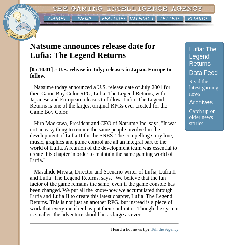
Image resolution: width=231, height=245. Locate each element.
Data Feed (203, 72)
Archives (201, 102)
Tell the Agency (165, 229)
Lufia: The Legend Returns (202, 56)
